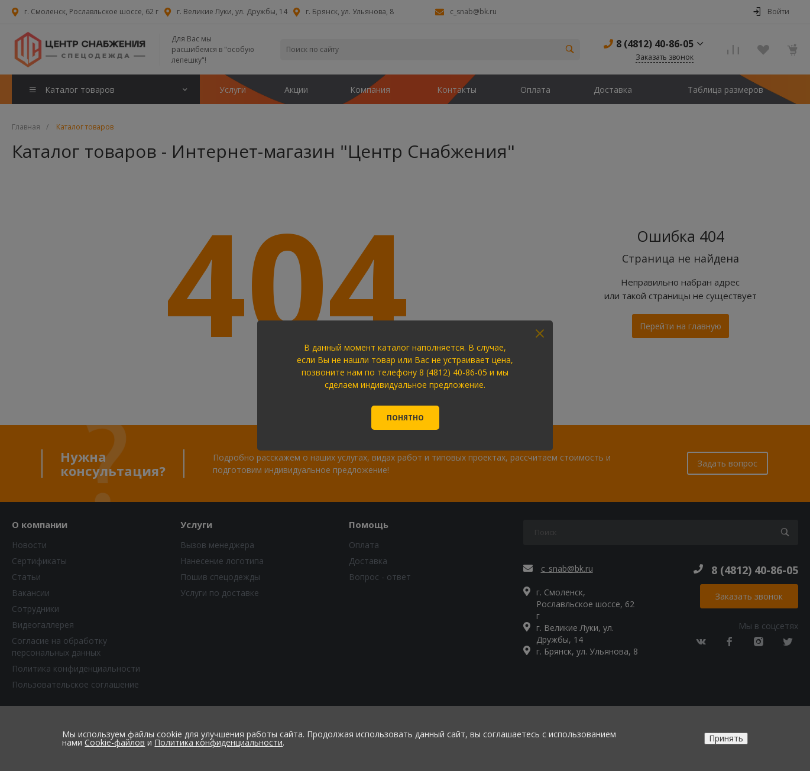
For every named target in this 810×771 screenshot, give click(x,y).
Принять (726, 738)
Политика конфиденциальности (218, 742)
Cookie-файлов (115, 742)
